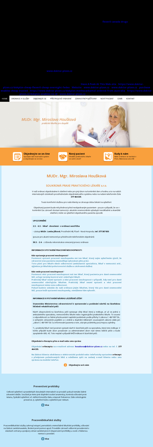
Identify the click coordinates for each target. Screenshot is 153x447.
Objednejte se (26, 431)
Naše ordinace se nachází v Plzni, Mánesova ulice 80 (125, 157)
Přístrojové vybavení (127, 385)
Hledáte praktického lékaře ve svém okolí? (80, 157)
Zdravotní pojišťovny (58, 431)
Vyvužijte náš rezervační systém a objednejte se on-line (36, 157)
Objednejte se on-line (37, 153)
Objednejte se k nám (79, 364)
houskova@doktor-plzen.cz (88, 346)
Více (26, 412)
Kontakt (90, 431)
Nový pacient (73, 431)
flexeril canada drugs (115, 21)
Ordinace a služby (13, 431)
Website (77, 87)
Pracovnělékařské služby (76, 385)
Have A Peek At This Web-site (98, 84)
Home (2, 431)
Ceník (83, 431)
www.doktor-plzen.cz (59, 71)
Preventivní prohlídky (25, 385)
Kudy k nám (121, 153)
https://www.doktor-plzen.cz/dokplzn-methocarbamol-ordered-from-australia (77, 90)
